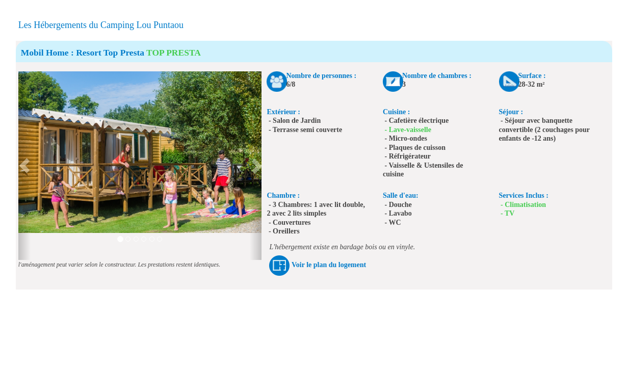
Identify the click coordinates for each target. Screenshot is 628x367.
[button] (24, 165)
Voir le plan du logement (329, 265)
